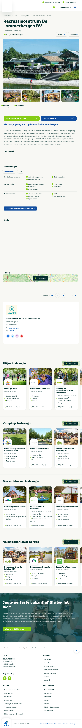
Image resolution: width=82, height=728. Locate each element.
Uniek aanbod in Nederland (51, 2)
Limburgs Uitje (10, 388)
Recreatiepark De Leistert (15, 506)
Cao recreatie (48, 710)
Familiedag (8, 700)
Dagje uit (47, 680)
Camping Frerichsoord (39, 448)
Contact (46, 704)
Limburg (14, 391)
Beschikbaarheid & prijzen (21, 118)
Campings (47, 659)
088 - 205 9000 (14, 328)
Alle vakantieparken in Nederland (42, 16)
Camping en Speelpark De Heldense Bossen (14, 449)
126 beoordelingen (40, 465)
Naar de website (58, 118)
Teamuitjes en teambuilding (13, 704)
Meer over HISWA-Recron (16, 629)
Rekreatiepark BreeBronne (67, 506)
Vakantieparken (69, 7)
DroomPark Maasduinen (66, 567)
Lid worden (48, 693)
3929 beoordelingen (66, 465)
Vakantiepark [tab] (9, 172)
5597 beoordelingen (14, 525)
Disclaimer (57, 724)
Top (76, 649)
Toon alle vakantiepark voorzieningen (20, 209)
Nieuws (46, 700)
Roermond (73, 395)
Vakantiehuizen (49, 663)
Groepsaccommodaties (12, 690)
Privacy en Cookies (46, 724)
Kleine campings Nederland (13, 714)
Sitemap (72, 724)
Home (15, 16)
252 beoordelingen (66, 407)
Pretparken (8, 697)
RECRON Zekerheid (69, 2)
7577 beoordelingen (16, 34)
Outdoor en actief (50, 673)
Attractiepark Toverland (40, 388)
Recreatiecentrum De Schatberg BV (65, 449)
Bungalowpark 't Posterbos (37, 507)
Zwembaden (8, 693)
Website (12, 331)
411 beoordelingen (14, 407)
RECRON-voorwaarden (52, 707)
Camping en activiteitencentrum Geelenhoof (64, 390)
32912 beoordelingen (41, 407)
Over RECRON (49, 690)
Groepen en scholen (51, 670)
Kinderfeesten (8, 710)
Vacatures (47, 697)
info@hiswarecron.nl (9, 666)
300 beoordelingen (40, 525)
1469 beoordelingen (66, 525)
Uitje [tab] (20, 172)
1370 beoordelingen (66, 583)
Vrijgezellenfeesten (10, 707)
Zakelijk (46, 676)
